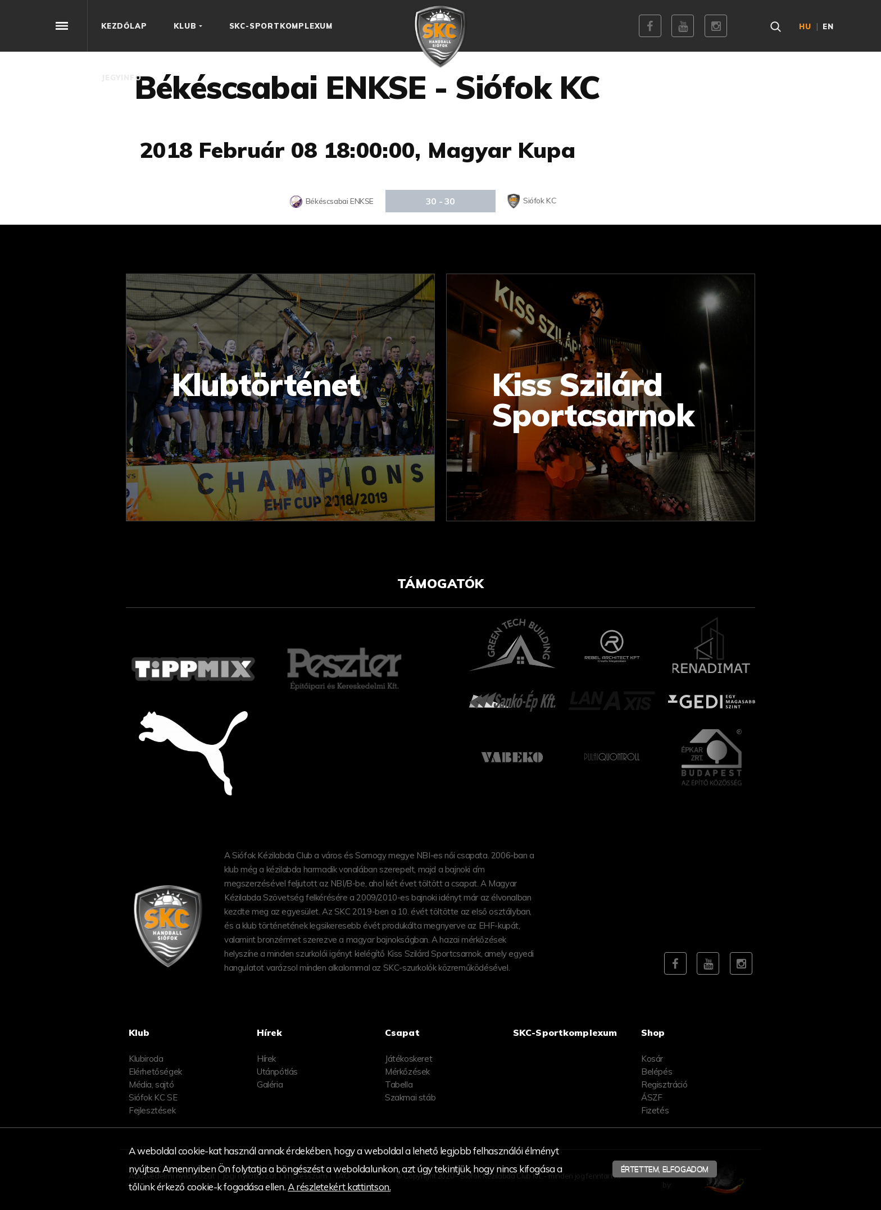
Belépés (656, 1071)
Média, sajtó (151, 1084)
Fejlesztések (152, 1110)
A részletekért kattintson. (339, 1187)
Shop (653, 1032)
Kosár (652, 1058)
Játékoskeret (408, 1058)
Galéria (270, 1084)
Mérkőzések (407, 1071)
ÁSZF (651, 1097)
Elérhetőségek (155, 1071)
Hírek (266, 1058)
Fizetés (655, 1110)
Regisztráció (664, 1084)
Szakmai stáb (410, 1097)
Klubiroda (146, 1058)
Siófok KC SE (153, 1097)
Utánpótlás (277, 1071)
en (828, 26)
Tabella (398, 1084)
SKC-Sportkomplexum (565, 1032)
